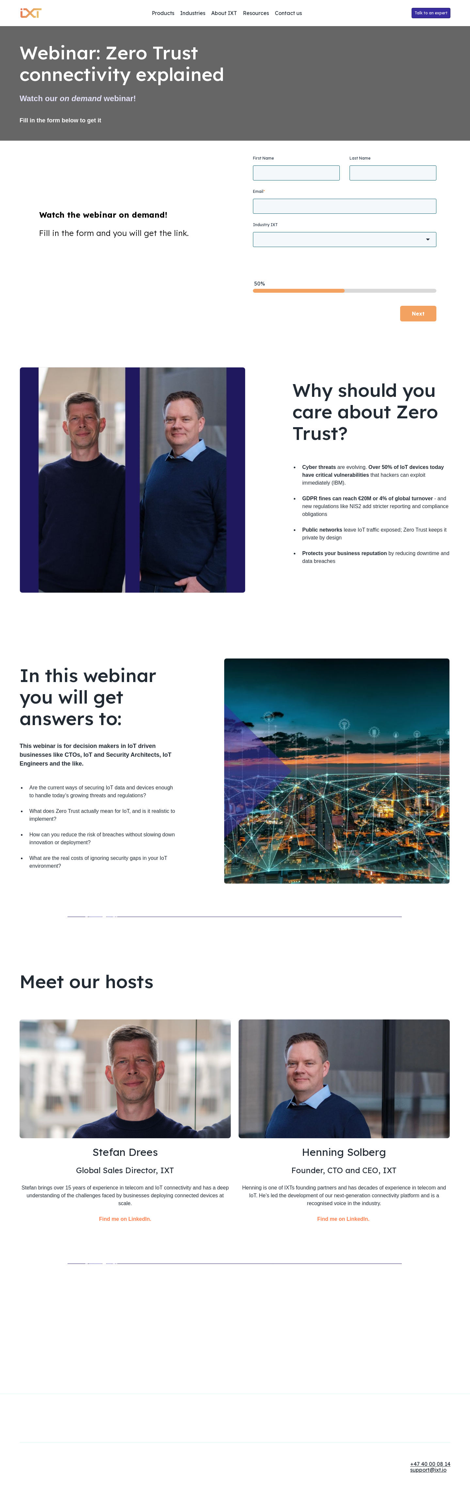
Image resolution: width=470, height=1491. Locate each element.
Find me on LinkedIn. (125, 1284)
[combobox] (344, 239)
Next (418, 313)
